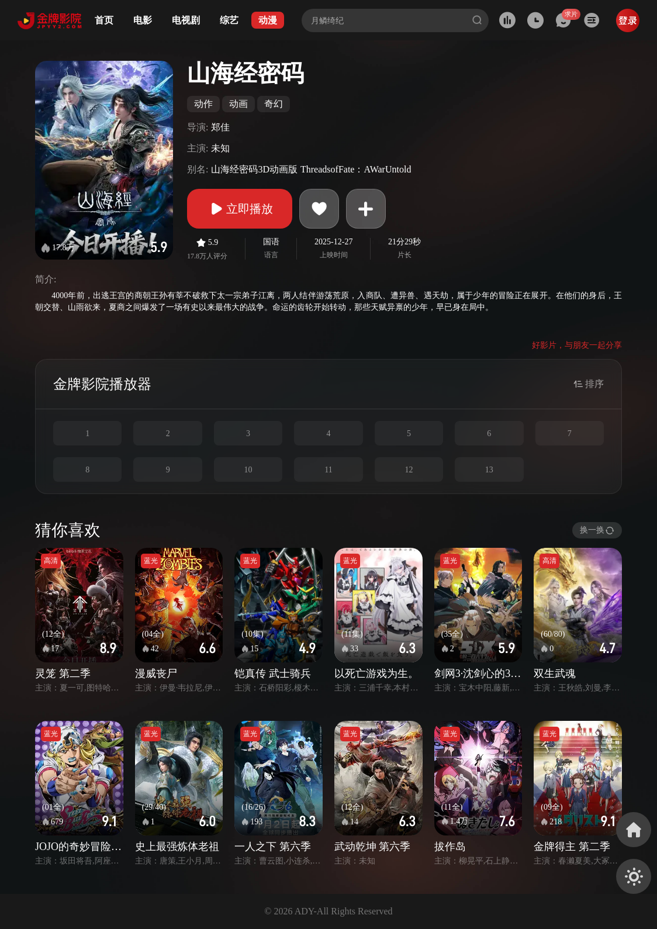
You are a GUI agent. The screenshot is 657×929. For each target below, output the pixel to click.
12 (408, 469)
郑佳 (220, 127)
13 (489, 469)
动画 (238, 104)
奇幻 (273, 104)
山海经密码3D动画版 (254, 169)
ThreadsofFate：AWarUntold (355, 169)
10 (248, 469)
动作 (203, 104)
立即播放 (239, 209)
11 (328, 469)
